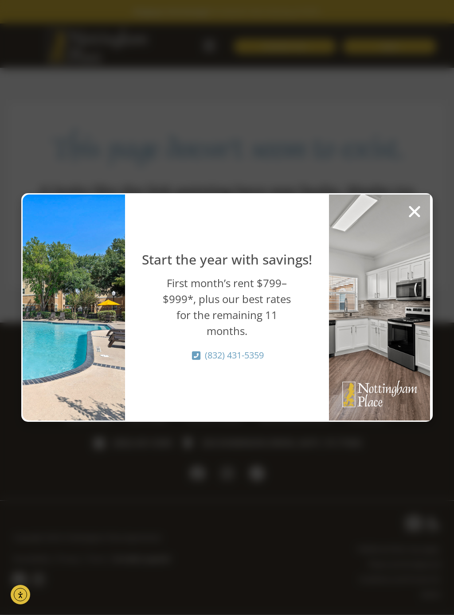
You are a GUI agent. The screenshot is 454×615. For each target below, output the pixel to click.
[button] (415, 211)
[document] (227, 307)
